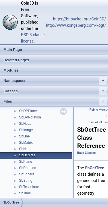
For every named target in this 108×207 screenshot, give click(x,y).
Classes (55, 91)
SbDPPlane (28, 111)
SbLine (24, 136)
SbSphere (26, 174)
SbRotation (27, 168)
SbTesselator (29, 187)
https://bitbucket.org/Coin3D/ (79, 19)
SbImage (26, 130)
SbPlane (25, 162)
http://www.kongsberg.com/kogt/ (76, 25)
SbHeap (25, 124)
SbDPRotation (30, 117)
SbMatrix (26, 143)
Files (55, 101)
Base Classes (86, 153)
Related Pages (16, 60)
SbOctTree (27, 155)
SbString (25, 181)
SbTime (25, 193)
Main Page (12, 49)
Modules (11, 70)
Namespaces (55, 81)
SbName (26, 149)
